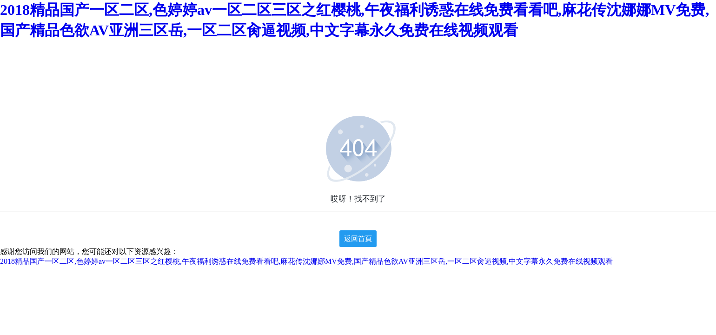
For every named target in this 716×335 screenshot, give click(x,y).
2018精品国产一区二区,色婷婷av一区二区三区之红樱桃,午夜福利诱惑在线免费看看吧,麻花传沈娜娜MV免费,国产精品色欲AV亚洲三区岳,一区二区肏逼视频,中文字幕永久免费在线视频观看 (306, 261)
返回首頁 (358, 238)
